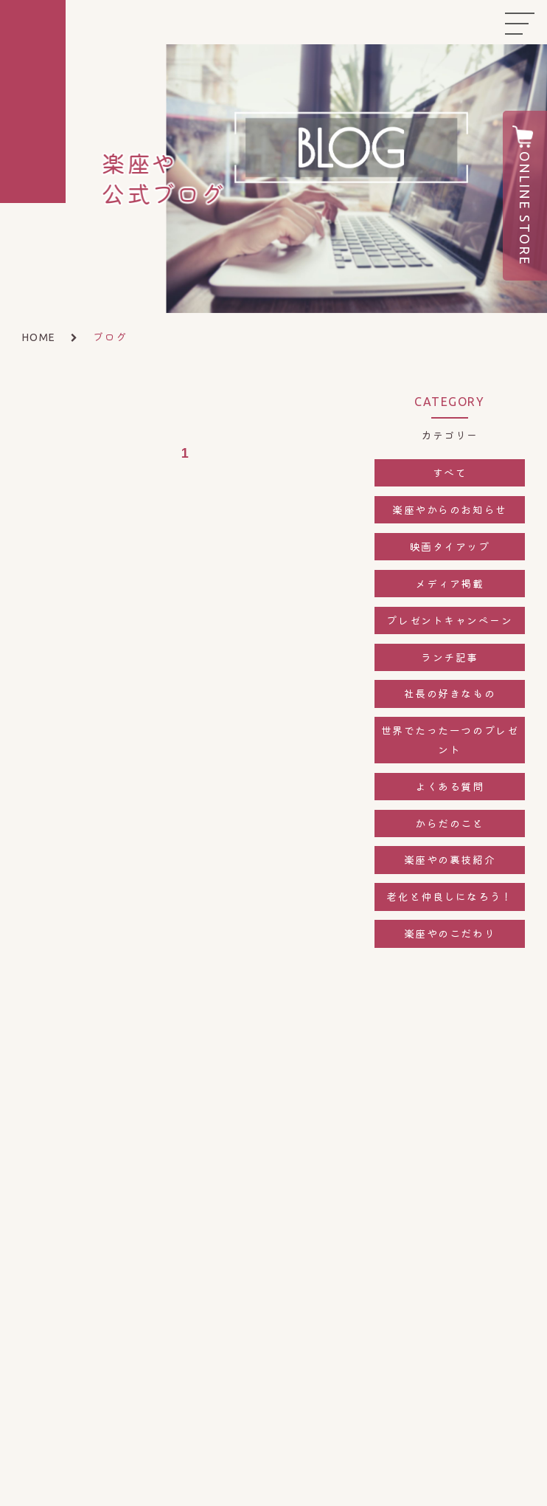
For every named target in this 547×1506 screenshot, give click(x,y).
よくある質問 (449, 786)
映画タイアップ (450, 546)
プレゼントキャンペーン (449, 620)
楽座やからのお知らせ (449, 509)
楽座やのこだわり (449, 933)
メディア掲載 (449, 583)
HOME (39, 337)
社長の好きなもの (449, 693)
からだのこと (449, 823)
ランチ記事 (449, 657)
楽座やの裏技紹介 (449, 859)
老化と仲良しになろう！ (449, 896)
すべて (450, 472)
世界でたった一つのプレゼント (449, 739)
